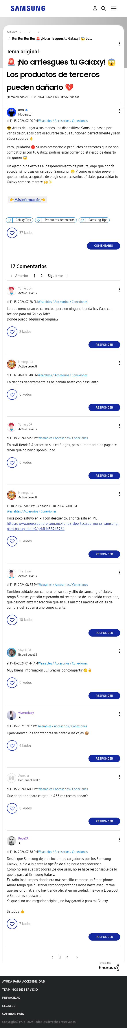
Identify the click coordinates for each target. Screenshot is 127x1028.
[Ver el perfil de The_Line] (24, 571)
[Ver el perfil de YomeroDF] (25, 288)
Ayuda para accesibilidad (23, 981)
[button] (112, 111)
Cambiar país (13, 1014)
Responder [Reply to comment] (104, 345)
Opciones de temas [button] (112, 43)
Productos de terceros (59, 220)
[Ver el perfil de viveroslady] (26, 713)
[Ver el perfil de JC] (26, 110)
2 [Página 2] (41, 276)
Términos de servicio (20, 990)
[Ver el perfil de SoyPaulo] (24, 650)
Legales (8, 1006)
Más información (27, 200)
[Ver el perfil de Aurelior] (23, 776)
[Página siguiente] (58, 275)
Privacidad (11, 998)
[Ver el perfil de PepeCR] (23, 838)
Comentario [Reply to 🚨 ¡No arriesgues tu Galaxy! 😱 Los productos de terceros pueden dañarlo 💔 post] (103, 246)
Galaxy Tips (23, 220)
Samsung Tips (97, 220)
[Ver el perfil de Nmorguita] (25, 362)
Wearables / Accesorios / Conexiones (63, 121)
